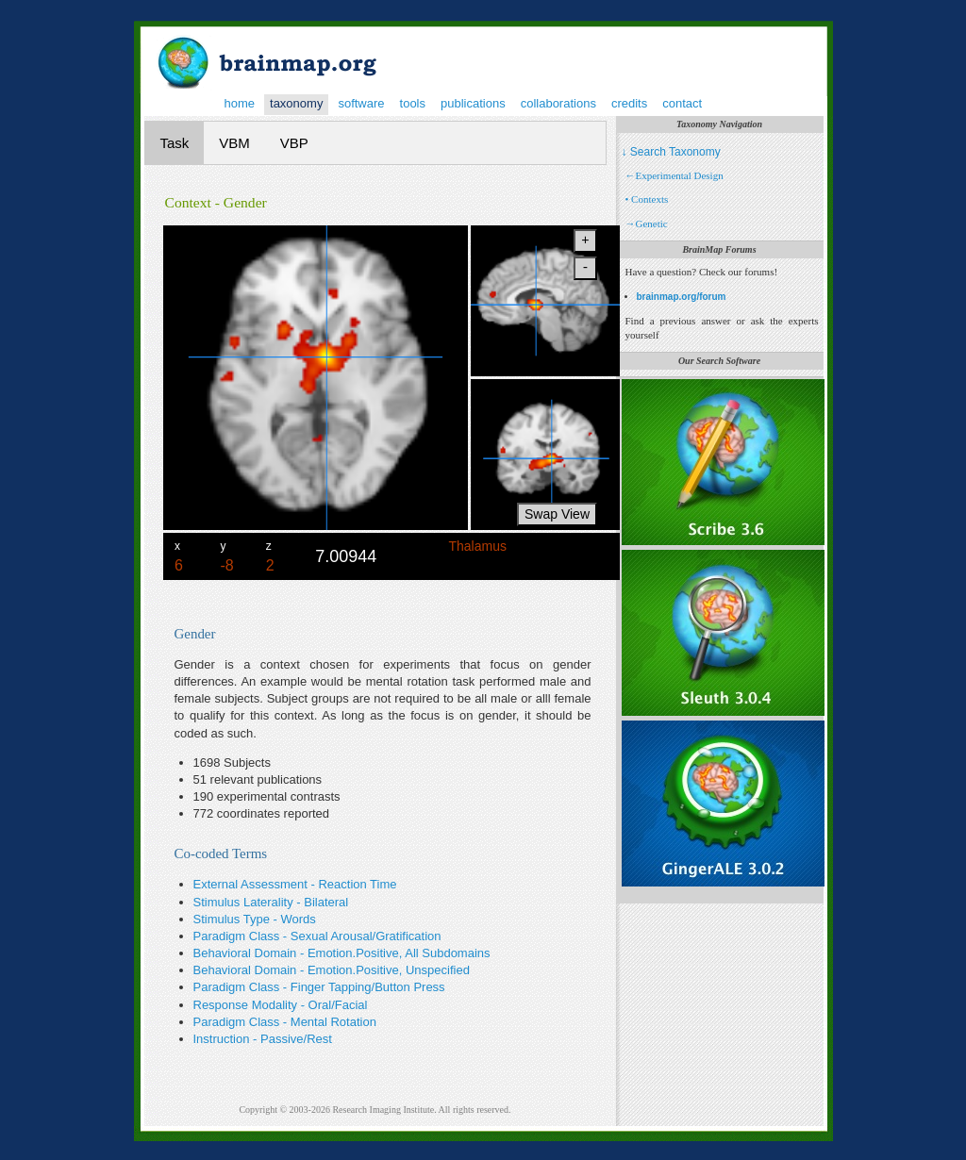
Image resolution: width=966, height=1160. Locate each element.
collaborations (558, 103)
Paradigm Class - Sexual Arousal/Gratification (317, 936)
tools (412, 103)
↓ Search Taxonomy (671, 151)
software (361, 103)
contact (682, 103)
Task (175, 143)
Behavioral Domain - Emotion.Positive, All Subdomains (342, 953)
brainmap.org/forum (681, 296)
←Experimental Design (674, 175)
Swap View (557, 514)
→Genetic (646, 223)
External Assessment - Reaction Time (295, 884)
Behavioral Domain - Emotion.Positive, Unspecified (331, 970)
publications (473, 103)
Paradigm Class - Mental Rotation (284, 1022)
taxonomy (296, 103)
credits (629, 103)
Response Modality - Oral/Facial (280, 1005)
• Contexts (647, 199)
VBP (294, 143)
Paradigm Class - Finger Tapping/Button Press (319, 987)
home (240, 103)
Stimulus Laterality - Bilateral (271, 902)
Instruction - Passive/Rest (262, 1039)
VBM (234, 143)
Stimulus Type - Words (254, 919)
